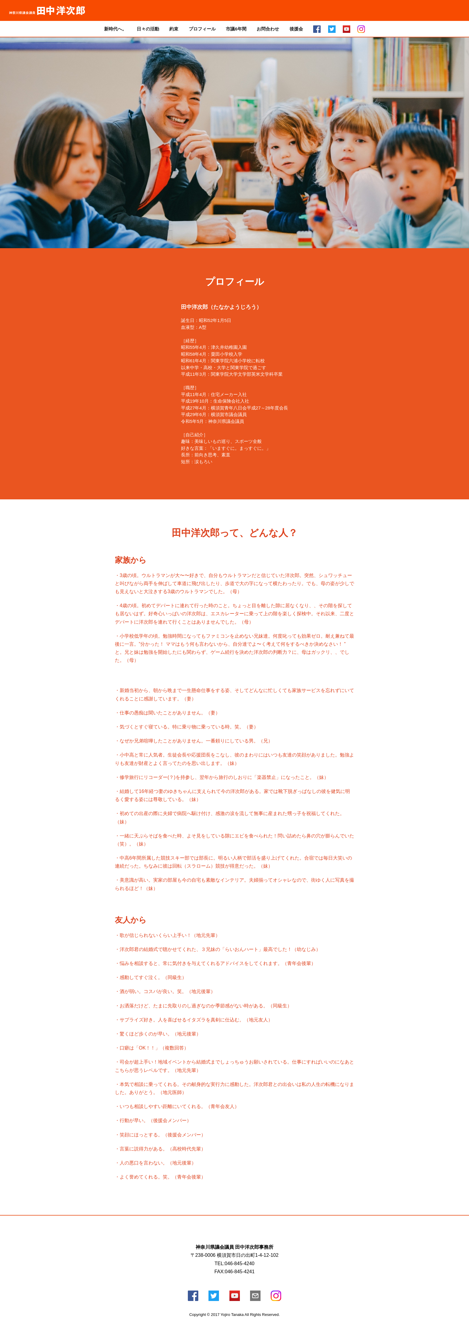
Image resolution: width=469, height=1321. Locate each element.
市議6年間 (236, 28)
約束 (173, 28)
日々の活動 (148, 28)
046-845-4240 (240, 1263)
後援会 (296, 28)
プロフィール (202, 28)
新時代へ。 (115, 28)
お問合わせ (268, 28)
